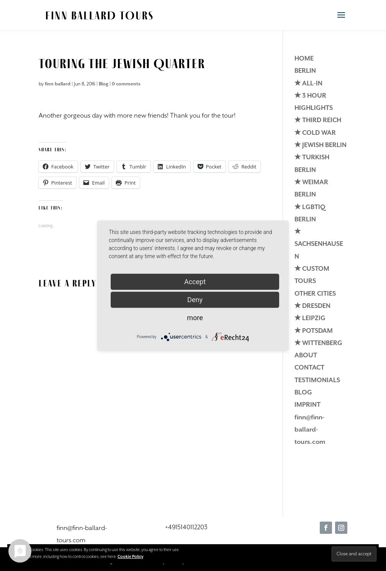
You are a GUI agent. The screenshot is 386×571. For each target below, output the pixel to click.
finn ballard (57, 84)
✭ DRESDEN (312, 306)
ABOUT (305, 355)
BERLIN (305, 71)
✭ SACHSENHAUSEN (318, 244)
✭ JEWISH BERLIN (320, 145)
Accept (195, 281)
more (195, 317)
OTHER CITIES (315, 294)
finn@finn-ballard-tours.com (309, 430)
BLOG (303, 392)
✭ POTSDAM (313, 331)
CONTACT (309, 367)
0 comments (126, 84)
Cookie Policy (130, 557)
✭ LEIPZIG (309, 318)
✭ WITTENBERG (318, 343)
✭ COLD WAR (315, 133)
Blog (103, 84)
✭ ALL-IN (308, 83)
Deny (195, 299)
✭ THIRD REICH (317, 120)
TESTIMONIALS (317, 380)
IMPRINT (307, 405)
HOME (304, 58)
